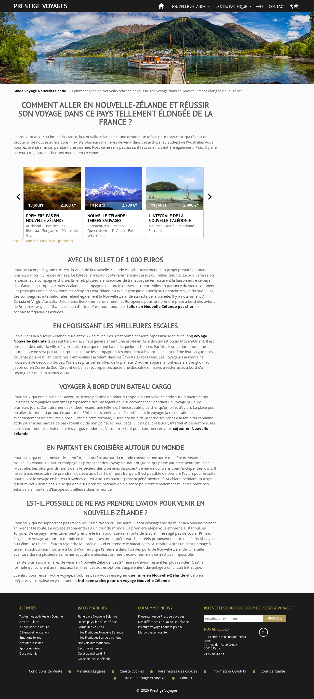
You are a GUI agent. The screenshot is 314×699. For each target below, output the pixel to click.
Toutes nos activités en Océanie (41, 616)
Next (205, 197)
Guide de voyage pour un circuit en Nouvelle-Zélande (267, 211)
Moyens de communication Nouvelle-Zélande (260, 307)
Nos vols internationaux (94, 643)
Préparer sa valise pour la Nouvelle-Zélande (259, 199)
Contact (277, 6)
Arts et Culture (29, 622)
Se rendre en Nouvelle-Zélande (266, 316)
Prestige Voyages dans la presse (160, 627)
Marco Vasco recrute (152, 632)
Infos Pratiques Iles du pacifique (99, 637)
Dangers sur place (265, 286)
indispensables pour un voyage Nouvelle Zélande (119, 580)
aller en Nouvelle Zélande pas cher (156, 306)
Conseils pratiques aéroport (263, 178)
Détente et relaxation (34, 632)
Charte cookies (132, 671)
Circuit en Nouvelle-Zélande (252, 113)
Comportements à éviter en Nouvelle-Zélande (266, 246)
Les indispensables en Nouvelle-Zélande (264, 223)
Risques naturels (264, 279)
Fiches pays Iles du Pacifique (97, 622)
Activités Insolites (31, 643)
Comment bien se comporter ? (260, 258)
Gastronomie (28, 653)
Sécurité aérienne (90, 648)
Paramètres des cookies (177, 671)
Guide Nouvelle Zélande (94, 659)
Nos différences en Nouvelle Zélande (163, 622)
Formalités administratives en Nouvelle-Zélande (262, 122)
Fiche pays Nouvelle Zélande (97, 616)
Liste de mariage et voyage (143, 678)
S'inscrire (274, 618)
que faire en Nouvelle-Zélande (152, 575)
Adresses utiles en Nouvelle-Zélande (261, 169)
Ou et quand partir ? (91, 653)
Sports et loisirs (30, 648)
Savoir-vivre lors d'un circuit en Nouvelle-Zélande (263, 235)
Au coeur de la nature (34, 627)
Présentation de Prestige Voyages (161, 616)
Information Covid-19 (228, 671)
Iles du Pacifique (230, 6)
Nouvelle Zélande (188, 6)
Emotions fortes (30, 637)
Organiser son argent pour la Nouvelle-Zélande (261, 295)
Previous (14, 197)
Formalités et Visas (91, 627)
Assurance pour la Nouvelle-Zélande (261, 157)
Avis (259, 6)
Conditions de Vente (45, 671)
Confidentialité (273, 671)
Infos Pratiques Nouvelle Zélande (100, 632)
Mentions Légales (91, 671)
